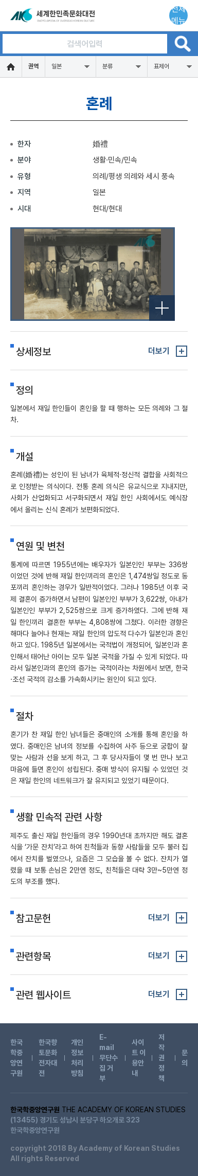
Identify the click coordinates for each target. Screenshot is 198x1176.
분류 (107, 66)
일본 (56, 66)
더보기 (159, 351)
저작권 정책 (161, 1057)
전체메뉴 (178, 15)
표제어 (161, 66)
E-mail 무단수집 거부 (108, 1057)
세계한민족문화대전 (53, 15)
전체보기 (162, 308)
